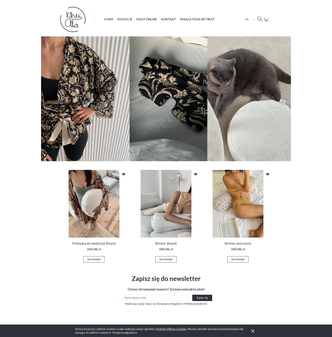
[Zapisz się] (202, 298)
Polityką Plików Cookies (171, 329)
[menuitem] (108, 19)
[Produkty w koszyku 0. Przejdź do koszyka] (266, 21)
